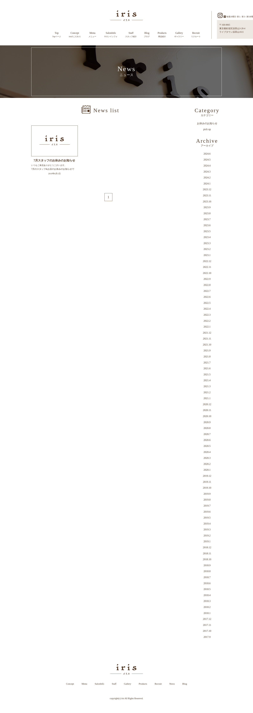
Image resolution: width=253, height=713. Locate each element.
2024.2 (207, 177)
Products (162, 35)
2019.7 (207, 505)
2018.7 (207, 577)
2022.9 (207, 279)
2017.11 (207, 625)
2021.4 (207, 380)
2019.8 (207, 499)
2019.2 (207, 535)
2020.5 (207, 446)
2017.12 (207, 619)
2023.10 (207, 201)
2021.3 (207, 386)
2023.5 (207, 231)
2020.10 (207, 416)
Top (56, 35)
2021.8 (207, 356)
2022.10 (207, 273)
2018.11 (207, 553)
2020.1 (207, 469)
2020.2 (207, 464)
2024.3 (207, 171)
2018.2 (207, 607)
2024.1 (207, 183)
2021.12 (207, 332)
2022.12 (207, 261)
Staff (131, 35)
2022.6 (207, 296)
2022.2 (207, 320)
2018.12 (207, 547)
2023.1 (207, 255)
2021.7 (207, 362)
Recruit (196, 35)
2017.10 (207, 631)
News (172, 684)
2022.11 (207, 267)
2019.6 (207, 511)
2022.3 (207, 314)
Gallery (179, 35)
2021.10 (207, 344)
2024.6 (207, 153)
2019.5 (207, 517)
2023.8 (207, 213)
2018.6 (207, 583)
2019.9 (207, 493)
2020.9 (207, 422)
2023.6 (207, 225)
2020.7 (207, 434)
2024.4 (207, 165)
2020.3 (207, 458)
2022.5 (207, 303)
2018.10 (207, 559)
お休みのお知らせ (207, 123)
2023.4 (207, 237)
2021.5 (207, 374)
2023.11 (207, 195)
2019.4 (207, 523)
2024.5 (207, 159)
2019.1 (207, 541)
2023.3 (207, 243)
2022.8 (207, 285)
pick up (207, 129)
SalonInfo (110, 35)
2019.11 (207, 482)
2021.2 (207, 392)
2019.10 (207, 487)
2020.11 (207, 410)
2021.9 (207, 350)
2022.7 (207, 291)
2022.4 (207, 308)
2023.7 (207, 219)
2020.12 (207, 404)
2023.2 (207, 249)
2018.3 (207, 601)
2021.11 (207, 338)
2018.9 (207, 565)
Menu (92, 35)
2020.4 (207, 452)
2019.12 (207, 475)
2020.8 (207, 428)
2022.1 (207, 326)
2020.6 (207, 440)
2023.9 (207, 207)
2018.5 (207, 589)
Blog (147, 35)
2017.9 (207, 637)
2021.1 (207, 398)
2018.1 (207, 613)
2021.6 (207, 368)
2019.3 (207, 529)
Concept (75, 35)
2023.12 (207, 189)
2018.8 (207, 571)
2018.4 (207, 595)
